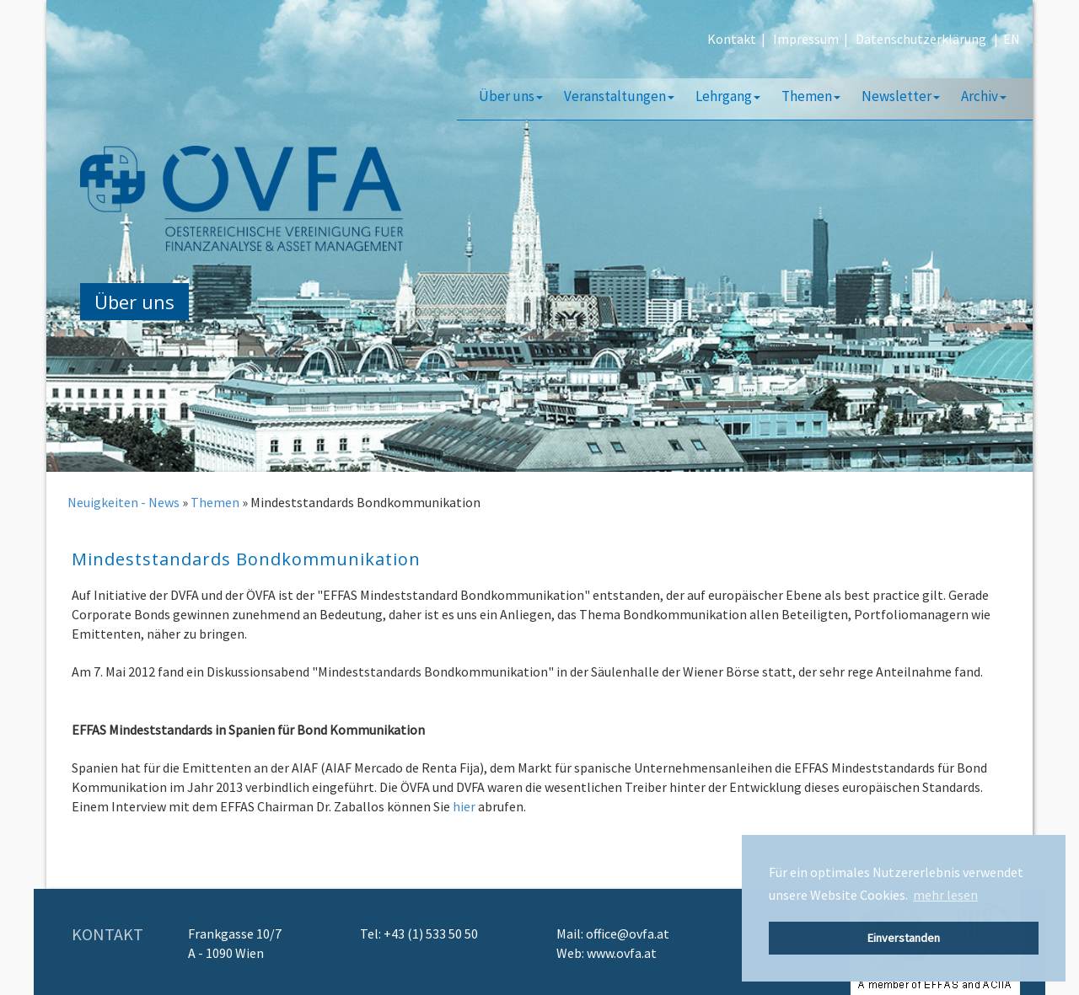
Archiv (984, 96)
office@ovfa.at (627, 933)
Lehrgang (727, 96)
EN (1011, 38)
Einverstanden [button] (903, 937)
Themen (810, 96)
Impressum (806, 38)
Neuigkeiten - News (123, 502)
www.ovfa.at (622, 952)
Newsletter (901, 96)
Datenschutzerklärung (921, 38)
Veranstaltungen (619, 96)
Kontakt (731, 38)
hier (464, 806)
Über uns (511, 96)
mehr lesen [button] (945, 894)
